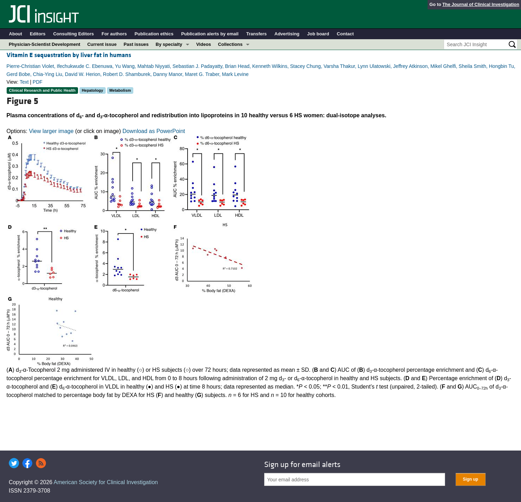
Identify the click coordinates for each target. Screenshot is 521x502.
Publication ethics (153, 33)
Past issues (136, 44)
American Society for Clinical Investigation (106, 482)
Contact (345, 33)
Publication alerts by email (210, 33)
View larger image (51, 131)
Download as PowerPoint (153, 131)
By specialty (169, 44)
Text (24, 82)
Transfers (256, 33)
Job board (318, 33)
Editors (37, 33)
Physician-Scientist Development (44, 44)
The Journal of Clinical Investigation (480, 4)
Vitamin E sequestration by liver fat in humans (69, 55)
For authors (114, 33)
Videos (203, 44)
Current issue (102, 44)
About (15, 33)
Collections (230, 44)
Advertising (287, 33)
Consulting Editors (73, 33)
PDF (37, 82)
